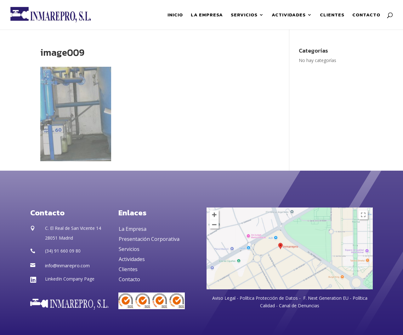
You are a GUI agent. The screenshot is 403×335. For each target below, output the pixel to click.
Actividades (132, 259)
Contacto (129, 279)
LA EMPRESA (207, 15)
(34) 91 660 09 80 (63, 251)
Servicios (129, 249)
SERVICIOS (244, 15)
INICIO (175, 15)
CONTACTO (366, 15)
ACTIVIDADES (289, 15)
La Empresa (132, 228)
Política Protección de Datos (268, 298)
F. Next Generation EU (326, 298)
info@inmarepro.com (67, 265)
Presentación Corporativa (149, 239)
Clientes (128, 269)
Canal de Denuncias (299, 306)
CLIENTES (332, 15)
